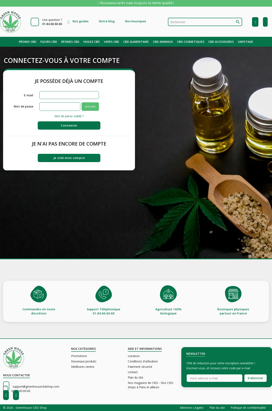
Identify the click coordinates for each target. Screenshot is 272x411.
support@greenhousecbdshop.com (36, 386)
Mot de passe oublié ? (69, 116)
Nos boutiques (135, 21)
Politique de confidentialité (248, 408)
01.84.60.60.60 (20, 391)
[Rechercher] (205, 22)
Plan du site (135, 377)
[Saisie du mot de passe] (60, 106)
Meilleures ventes (82, 367)
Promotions (79, 356)
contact (133, 372)
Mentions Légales (192, 408)
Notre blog (107, 21)
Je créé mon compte (69, 158)
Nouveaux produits (83, 361)
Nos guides (80, 21)
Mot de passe (23, 106)
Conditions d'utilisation (143, 361)
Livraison (134, 356)
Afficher (90, 106)
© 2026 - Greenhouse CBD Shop (25, 408)
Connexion (69, 125)
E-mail (28, 95)
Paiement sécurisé (140, 367)
